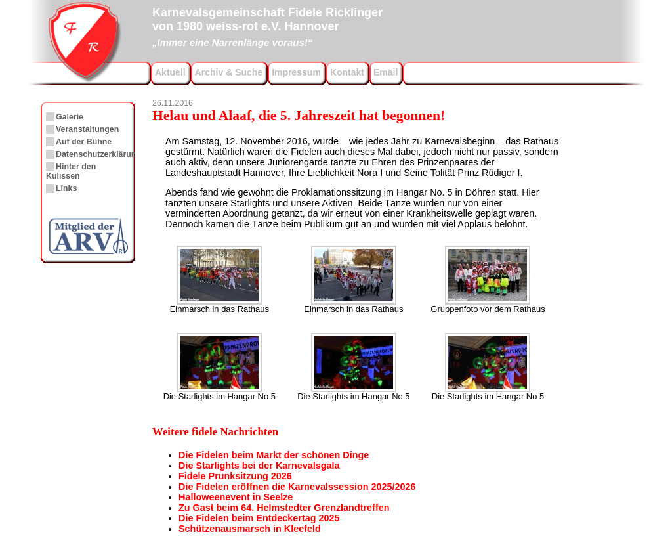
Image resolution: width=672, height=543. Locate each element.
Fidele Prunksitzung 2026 (235, 476)
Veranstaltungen (87, 129)
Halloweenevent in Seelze (235, 497)
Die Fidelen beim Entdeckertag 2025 (259, 518)
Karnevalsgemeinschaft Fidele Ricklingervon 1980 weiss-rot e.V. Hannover (267, 25)
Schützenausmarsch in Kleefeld (249, 528)
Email (385, 72)
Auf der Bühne (84, 141)
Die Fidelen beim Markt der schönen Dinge (273, 455)
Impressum (296, 72)
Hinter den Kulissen (71, 171)
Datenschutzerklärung (98, 154)
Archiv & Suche (228, 72)
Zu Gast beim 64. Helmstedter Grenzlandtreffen (283, 507)
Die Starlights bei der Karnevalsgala (259, 465)
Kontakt (347, 72)
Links (66, 188)
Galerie (69, 116)
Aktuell (170, 72)
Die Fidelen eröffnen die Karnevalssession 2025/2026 (297, 486)
